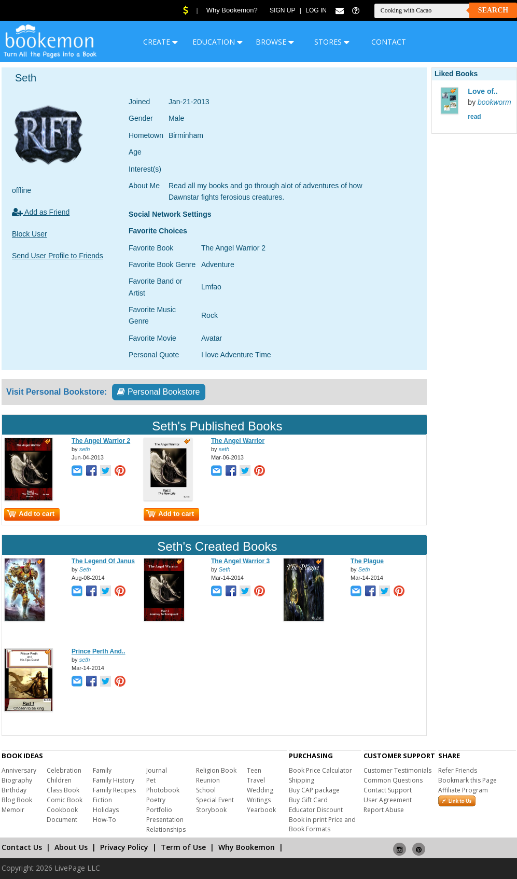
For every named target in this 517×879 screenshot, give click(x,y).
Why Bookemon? (232, 10)
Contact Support (388, 790)
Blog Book (17, 800)
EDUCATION (217, 42)
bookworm (494, 102)
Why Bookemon (246, 847)
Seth (85, 569)
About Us (71, 847)
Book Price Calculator (320, 770)
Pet (151, 780)
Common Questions (393, 780)
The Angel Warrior (237, 440)
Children (59, 780)
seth (84, 449)
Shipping (301, 780)
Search (493, 10)
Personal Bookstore (158, 391)
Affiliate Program (463, 790)
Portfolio (159, 809)
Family (102, 770)
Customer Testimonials (397, 770)
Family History (113, 780)
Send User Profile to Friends (57, 256)
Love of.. (483, 91)
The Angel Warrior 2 (101, 440)
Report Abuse (384, 809)
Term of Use (183, 847)
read (474, 116)
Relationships (166, 829)
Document (62, 819)
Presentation (165, 819)
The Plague (367, 561)
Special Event (215, 800)
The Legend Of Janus (103, 561)
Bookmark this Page (467, 780)
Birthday (14, 790)
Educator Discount (316, 809)
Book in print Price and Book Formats (322, 824)
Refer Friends (457, 770)
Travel (256, 780)
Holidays (106, 809)
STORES (332, 42)
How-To (104, 819)
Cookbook (62, 809)
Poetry (155, 800)
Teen (254, 770)
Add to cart (30, 514)
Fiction (102, 800)
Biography (17, 780)
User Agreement (388, 800)
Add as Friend (40, 212)
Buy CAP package (314, 790)
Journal (156, 770)
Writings (259, 800)
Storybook (211, 809)
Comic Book (64, 800)
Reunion (208, 780)
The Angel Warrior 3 (240, 561)
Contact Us (22, 847)
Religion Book (216, 770)
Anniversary (19, 770)
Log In (316, 10)
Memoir (13, 809)
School (206, 790)
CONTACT (388, 42)
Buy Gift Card (308, 800)
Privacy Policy (124, 847)
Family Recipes (114, 790)
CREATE (160, 42)
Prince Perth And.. (98, 651)
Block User (29, 234)
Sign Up (282, 10)
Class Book (63, 790)
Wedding (260, 790)
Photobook (162, 790)
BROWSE (275, 42)
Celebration (64, 770)
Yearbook (261, 809)
